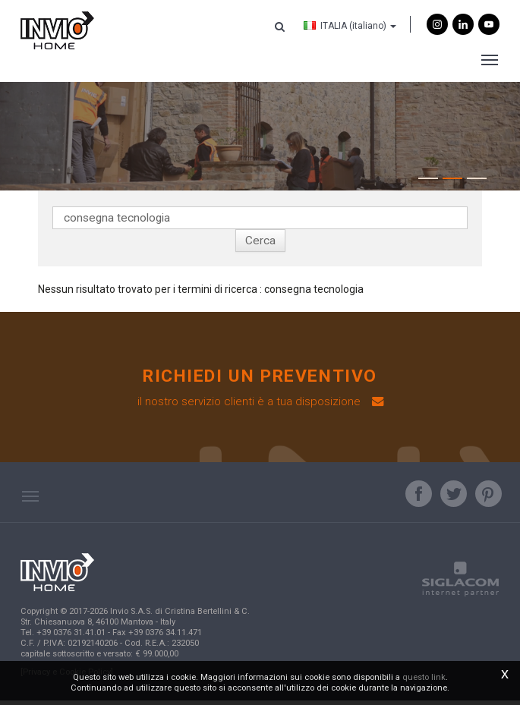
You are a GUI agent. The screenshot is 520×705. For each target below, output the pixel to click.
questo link (424, 677)
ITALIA (349, 25)
